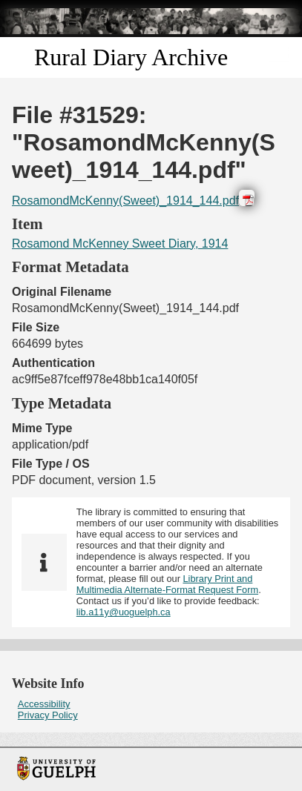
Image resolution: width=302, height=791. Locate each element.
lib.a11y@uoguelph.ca (123, 612)
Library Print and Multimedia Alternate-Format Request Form (167, 584)
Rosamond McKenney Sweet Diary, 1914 (120, 243)
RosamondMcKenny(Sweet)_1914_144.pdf (125, 200)
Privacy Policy (48, 715)
